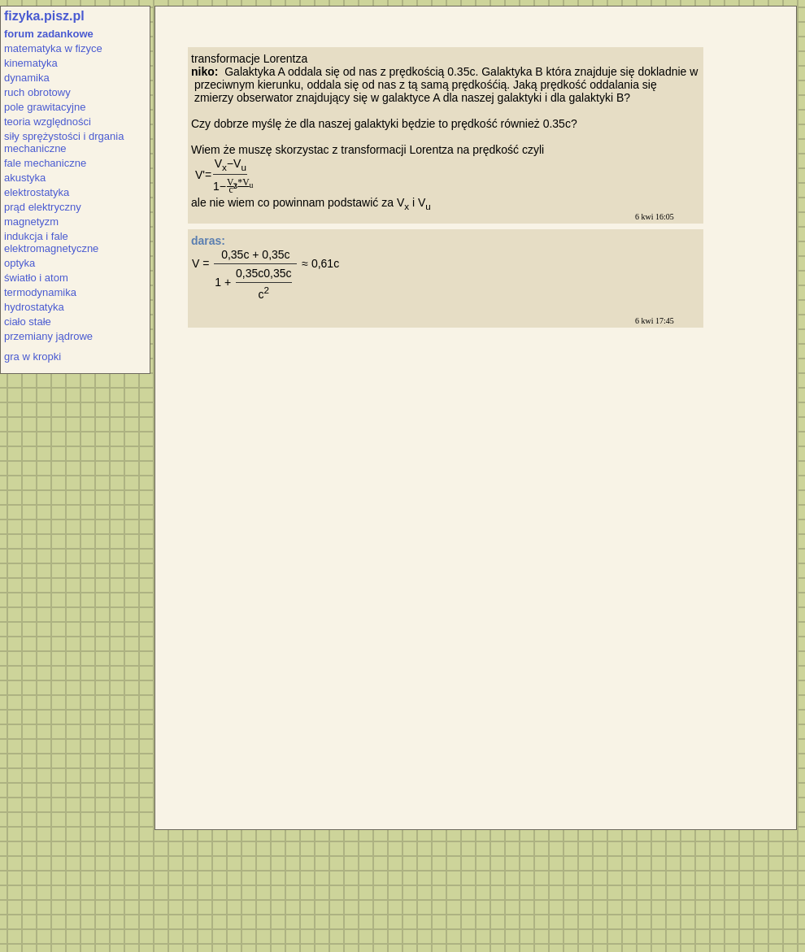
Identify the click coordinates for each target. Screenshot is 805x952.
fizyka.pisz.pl (44, 16)
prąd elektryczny (42, 207)
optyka (19, 263)
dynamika (27, 78)
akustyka (25, 178)
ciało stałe (27, 321)
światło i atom (36, 278)
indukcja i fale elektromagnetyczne (51, 242)
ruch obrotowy (37, 92)
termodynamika (40, 292)
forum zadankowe (49, 34)
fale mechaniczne (45, 163)
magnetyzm (31, 221)
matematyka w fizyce (53, 48)
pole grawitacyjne (44, 107)
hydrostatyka (34, 307)
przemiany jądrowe (48, 336)
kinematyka (31, 63)
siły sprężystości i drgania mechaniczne (64, 142)
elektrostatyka (36, 192)
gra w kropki (32, 356)
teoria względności (47, 121)
